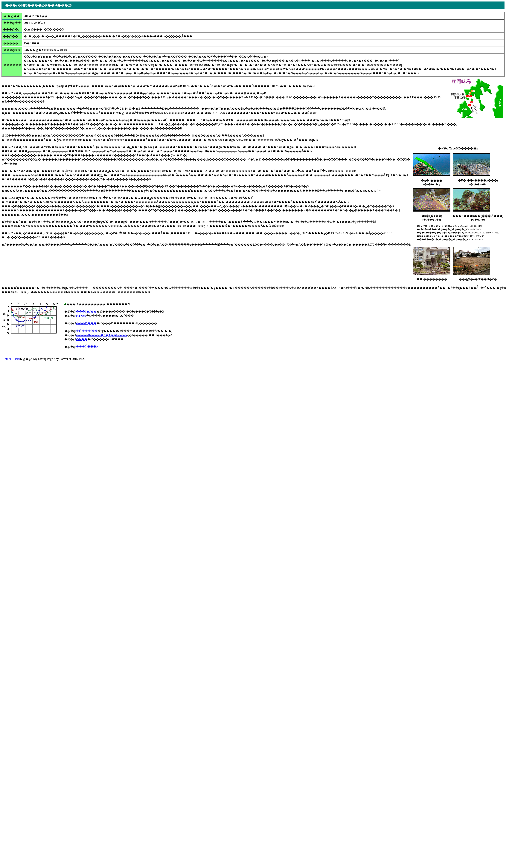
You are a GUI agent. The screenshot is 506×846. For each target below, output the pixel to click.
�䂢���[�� (87, 330)
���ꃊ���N (87, 346)
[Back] (16, 358)
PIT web (81, 315)
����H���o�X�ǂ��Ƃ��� (101, 335)
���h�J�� (86, 311)
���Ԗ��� (86, 323)
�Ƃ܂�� (81, 339)
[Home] (6, 358)
